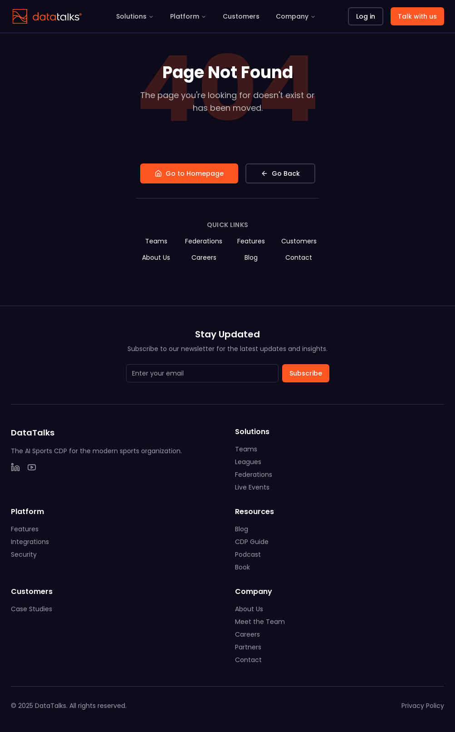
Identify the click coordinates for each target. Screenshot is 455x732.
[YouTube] (31, 467)
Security (24, 554)
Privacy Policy (422, 705)
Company (296, 16)
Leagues (248, 461)
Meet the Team (260, 621)
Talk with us (417, 16)
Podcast (248, 554)
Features (251, 241)
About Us (156, 257)
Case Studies (31, 608)
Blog (251, 257)
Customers (241, 16)
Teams (156, 241)
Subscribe (305, 373)
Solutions (135, 16)
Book (242, 567)
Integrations (30, 541)
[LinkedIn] (15, 467)
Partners (248, 647)
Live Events (252, 487)
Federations (203, 241)
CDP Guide (252, 541)
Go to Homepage (189, 173)
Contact (298, 257)
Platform (188, 16)
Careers (203, 257)
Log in (365, 16)
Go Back (280, 173)
